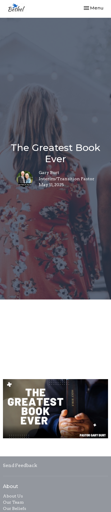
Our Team (13, 502)
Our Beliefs (14, 508)
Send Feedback (20, 465)
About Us (13, 496)
